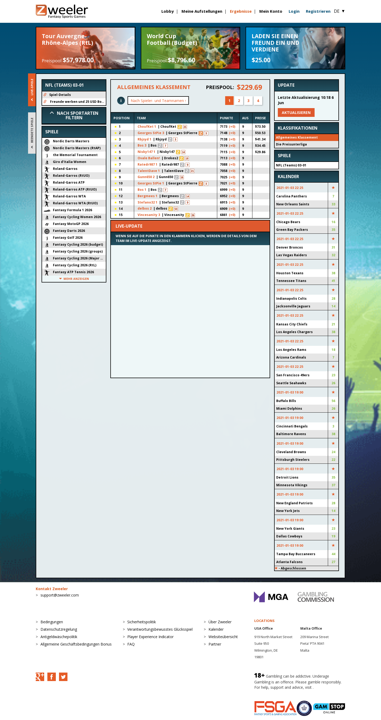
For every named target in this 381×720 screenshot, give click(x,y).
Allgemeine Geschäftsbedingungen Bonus (76, 644)
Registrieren (318, 11)
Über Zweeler (220, 621)
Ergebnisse (241, 11)
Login (294, 11)
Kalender (216, 629)
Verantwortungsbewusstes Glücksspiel (160, 629)
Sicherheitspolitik (141, 621)
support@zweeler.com (59, 595)
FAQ (131, 644)
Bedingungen (51, 621)
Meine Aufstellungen (202, 11)
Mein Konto (270, 11)
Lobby (167, 11)
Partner (214, 644)
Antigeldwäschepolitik (58, 636)
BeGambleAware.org (272, 692)
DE (339, 11)
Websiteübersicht (223, 636)
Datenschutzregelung (58, 629)
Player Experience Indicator (150, 636)
